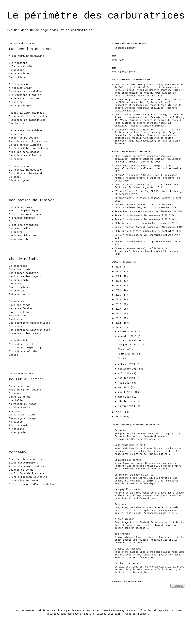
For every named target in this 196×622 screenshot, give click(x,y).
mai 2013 (124, 387)
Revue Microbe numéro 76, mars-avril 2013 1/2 (145, 219)
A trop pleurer (124, 519)
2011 (118, 416)
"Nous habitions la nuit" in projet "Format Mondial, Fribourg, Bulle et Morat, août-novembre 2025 (148, 168)
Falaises (120, 504)
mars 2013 (125, 397)
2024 (118, 276)
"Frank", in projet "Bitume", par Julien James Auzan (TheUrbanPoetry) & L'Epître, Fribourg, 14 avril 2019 (147, 178)
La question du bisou (30, 49)
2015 (118, 318)
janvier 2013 (127, 406)
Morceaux (17, 452)
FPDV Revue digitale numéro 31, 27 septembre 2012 (148, 231)
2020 (118, 295)
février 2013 (127, 401)
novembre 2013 (128, 336)
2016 (118, 313)
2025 (118, 271)
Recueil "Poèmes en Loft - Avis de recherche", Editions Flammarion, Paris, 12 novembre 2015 (146, 206)
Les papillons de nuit (129, 489)
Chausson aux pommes (128, 460)
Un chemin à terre (126, 563)
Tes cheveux (122, 534)
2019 (118, 299)
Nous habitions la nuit (130, 445)
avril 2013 (125, 392)
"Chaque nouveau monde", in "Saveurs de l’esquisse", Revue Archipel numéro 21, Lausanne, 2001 (148, 251)
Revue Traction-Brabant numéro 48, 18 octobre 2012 (149, 227)
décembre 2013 (128, 331)
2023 (118, 281)
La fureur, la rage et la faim (135, 475)
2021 (118, 290)
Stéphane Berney (125, 48)
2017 (118, 309)
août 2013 (125, 373)
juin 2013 (125, 383)
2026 (118, 267)
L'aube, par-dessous (128, 549)
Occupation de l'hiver (32, 200)
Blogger (143, 614)
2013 (118, 327)
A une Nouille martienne (26, 55)
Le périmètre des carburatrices (96, 15)
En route (120, 430)
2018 (118, 304)
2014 (118, 323)
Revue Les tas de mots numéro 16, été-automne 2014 (149, 211)
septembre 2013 (128, 369)
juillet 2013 (127, 378)
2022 (118, 285)
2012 (118, 412)
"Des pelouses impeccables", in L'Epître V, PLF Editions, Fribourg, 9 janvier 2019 (147, 186)
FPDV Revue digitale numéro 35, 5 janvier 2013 (146, 223)
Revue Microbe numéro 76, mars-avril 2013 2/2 (145, 215)
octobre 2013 (127, 364)
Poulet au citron (26, 379)
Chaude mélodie (24, 259)
